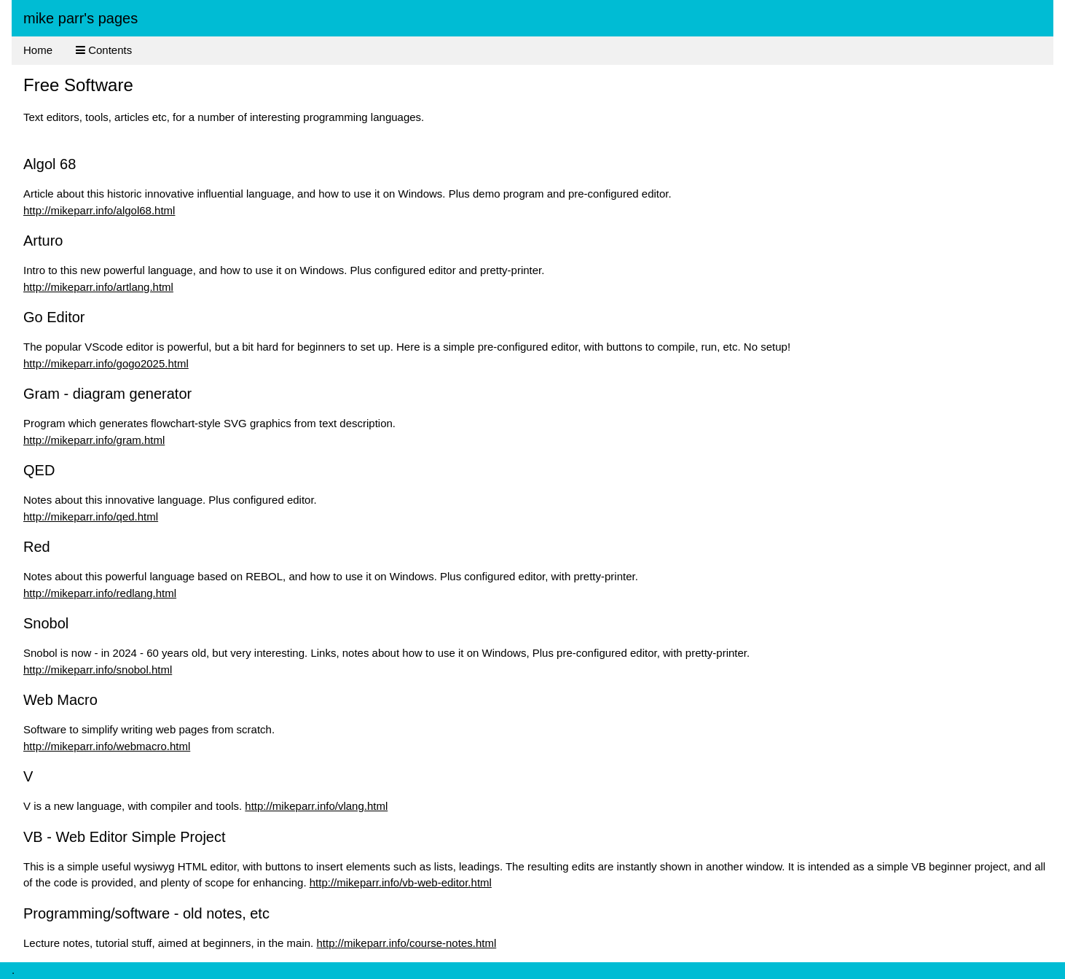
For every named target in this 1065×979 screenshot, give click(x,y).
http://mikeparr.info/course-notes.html (406, 943)
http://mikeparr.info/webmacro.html (106, 746)
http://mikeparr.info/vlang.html (316, 806)
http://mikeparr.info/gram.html (94, 440)
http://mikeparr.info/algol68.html (99, 210)
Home (37, 50)
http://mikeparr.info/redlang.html (99, 593)
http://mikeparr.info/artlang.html (98, 287)
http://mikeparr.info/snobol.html (97, 669)
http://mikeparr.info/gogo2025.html (106, 363)
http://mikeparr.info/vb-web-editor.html (401, 882)
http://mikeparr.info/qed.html (90, 516)
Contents (104, 50)
